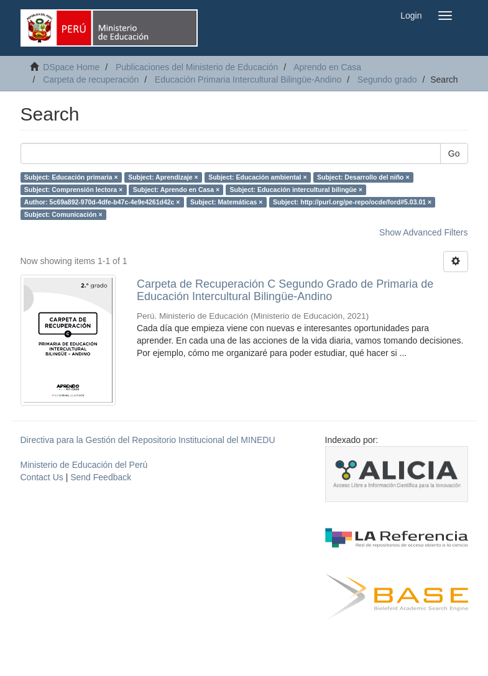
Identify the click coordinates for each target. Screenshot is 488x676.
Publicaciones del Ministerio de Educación (197, 67)
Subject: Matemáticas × (226, 202)
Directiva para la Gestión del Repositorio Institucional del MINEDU (148, 440)
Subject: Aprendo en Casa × (176, 189)
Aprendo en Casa (327, 67)
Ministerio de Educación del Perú (84, 465)
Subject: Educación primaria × (71, 177)
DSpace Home (71, 67)
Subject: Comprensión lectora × (73, 189)
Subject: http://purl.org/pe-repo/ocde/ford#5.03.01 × (352, 202)
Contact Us (42, 477)
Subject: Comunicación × (63, 214)
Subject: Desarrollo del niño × (363, 177)
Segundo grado (387, 79)
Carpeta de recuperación (91, 79)
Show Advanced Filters (423, 232)
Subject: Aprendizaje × (163, 177)
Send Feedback (100, 477)
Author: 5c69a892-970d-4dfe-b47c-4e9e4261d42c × (102, 202)
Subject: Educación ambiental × (257, 177)
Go (454, 153)
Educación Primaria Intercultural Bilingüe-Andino (248, 79)
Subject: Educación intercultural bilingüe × (296, 189)
